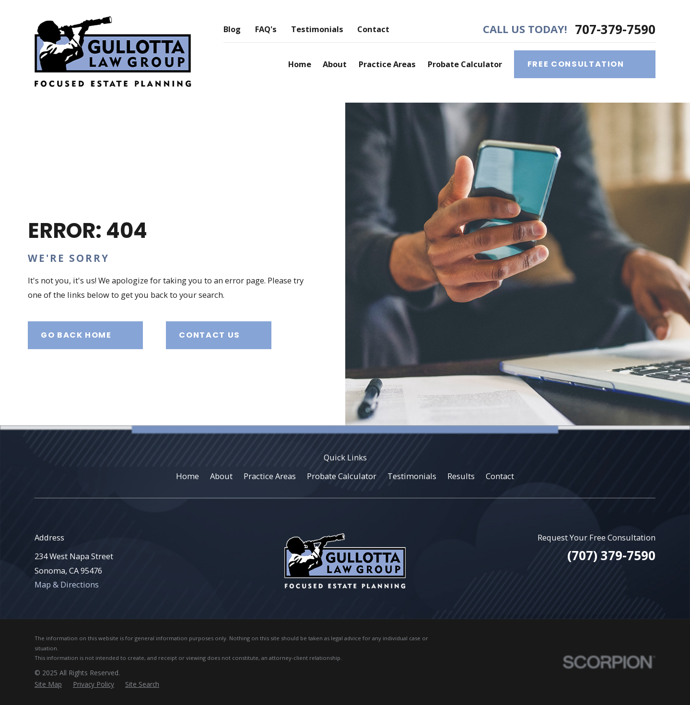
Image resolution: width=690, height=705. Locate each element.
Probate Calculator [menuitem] (465, 64)
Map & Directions (67, 584)
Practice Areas (270, 476)
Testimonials (317, 29)
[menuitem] (48, 685)
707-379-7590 (615, 29)
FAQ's (266, 29)
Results (461, 476)
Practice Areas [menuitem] (387, 64)
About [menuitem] (335, 64)
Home (187, 476)
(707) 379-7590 (611, 555)
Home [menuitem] (299, 64)
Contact (373, 29)
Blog (232, 29)
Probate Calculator (341, 476)
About (221, 476)
